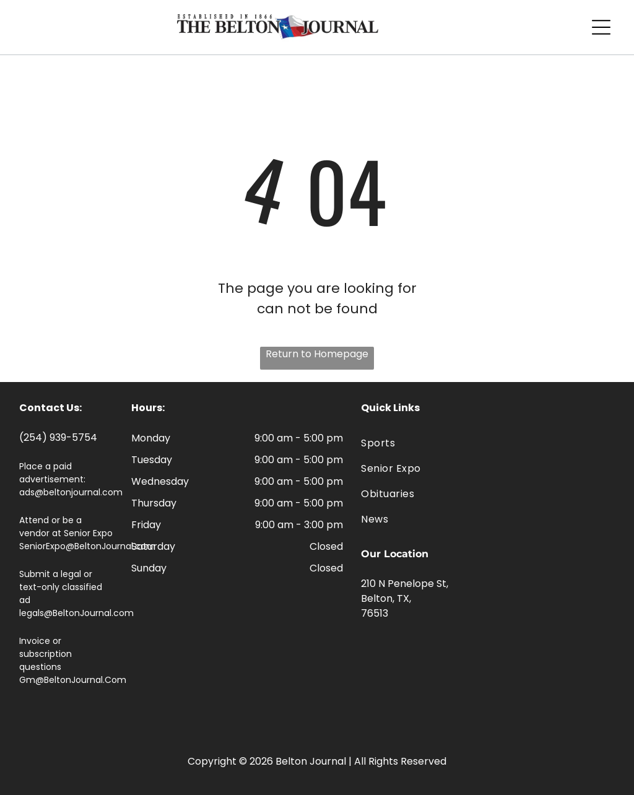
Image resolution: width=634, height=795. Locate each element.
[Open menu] (601, 27)
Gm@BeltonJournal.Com (72, 680)
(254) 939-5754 (58, 437)
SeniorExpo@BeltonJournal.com (87, 546)
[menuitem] (488, 443)
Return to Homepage (317, 354)
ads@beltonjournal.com (71, 492)
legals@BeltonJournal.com (76, 613)
